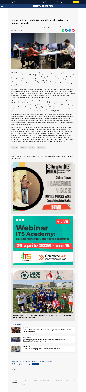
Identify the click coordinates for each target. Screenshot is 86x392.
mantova (15, 147)
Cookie (28, 362)
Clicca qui (37, 156)
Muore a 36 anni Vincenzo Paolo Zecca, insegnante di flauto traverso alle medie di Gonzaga (47, 330)
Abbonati (76, 2)
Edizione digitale (11, 2)
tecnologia (41, 147)
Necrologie (60, 2)
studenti (23, 147)
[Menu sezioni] (2, 6)
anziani (32, 147)
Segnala (44, 2)
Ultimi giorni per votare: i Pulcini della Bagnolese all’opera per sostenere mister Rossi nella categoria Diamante (42, 316)
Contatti (41, 362)
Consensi (34, 362)
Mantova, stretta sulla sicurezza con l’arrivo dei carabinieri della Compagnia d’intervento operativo (44, 340)
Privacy (21, 362)
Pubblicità (15, 362)
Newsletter (29, 2)
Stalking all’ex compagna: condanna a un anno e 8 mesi (41, 349)
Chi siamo (49, 362)
